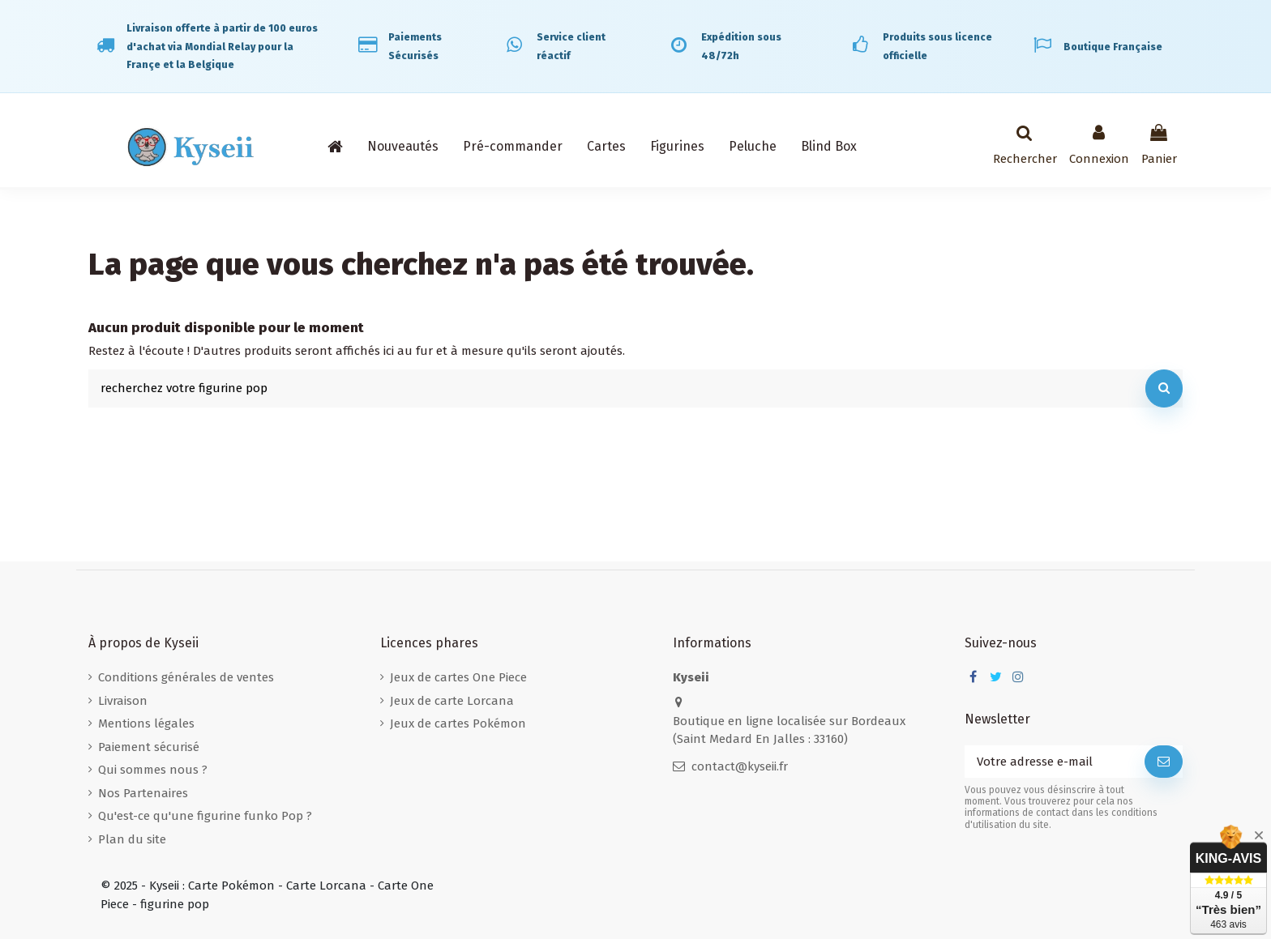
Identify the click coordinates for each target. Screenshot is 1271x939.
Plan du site (132, 839)
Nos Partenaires (143, 793)
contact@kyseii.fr (739, 766)
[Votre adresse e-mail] (1055, 762)
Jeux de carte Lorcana (452, 701)
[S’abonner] (1164, 762)
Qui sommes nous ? (153, 769)
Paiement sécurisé (148, 747)
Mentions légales (146, 723)
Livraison (123, 701)
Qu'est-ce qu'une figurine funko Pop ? (205, 816)
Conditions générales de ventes (186, 677)
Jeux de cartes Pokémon (458, 723)
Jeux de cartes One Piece (458, 677)
